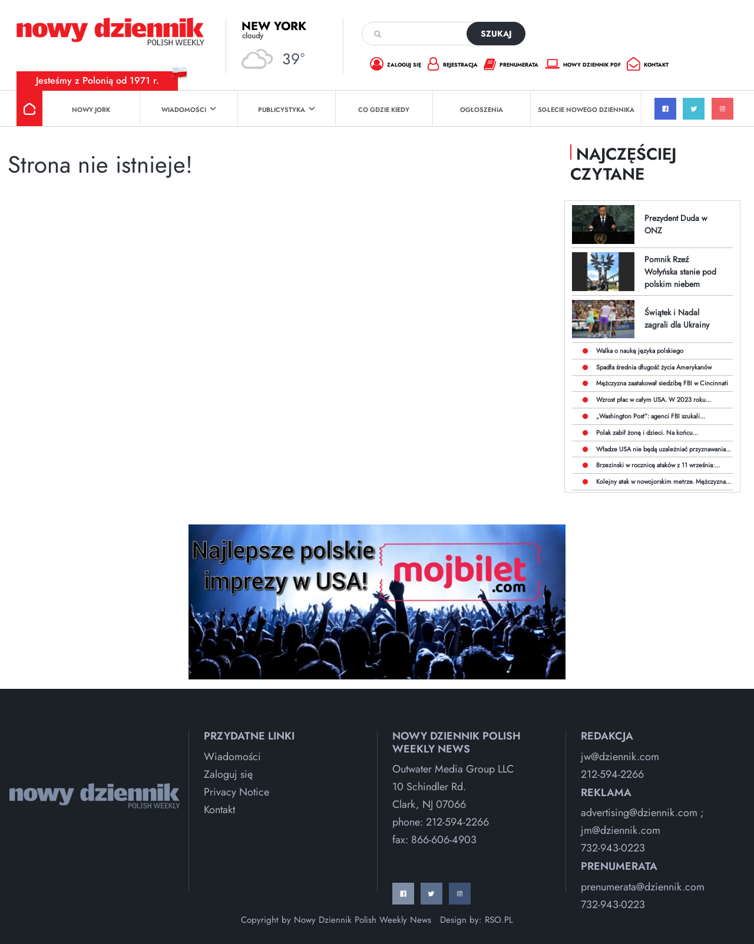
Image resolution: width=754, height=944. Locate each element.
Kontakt (219, 809)
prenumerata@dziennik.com (643, 887)
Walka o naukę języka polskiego (639, 350)
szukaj (496, 33)
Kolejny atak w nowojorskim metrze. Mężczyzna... (663, 481)
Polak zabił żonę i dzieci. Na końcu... (647, 432)
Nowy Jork (91, 109)
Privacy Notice (236, 792)
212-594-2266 (457, 822)
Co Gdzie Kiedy (383, 109)
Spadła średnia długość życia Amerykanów (654, 367)
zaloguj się (395, 65)
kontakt (648, 65)
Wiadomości (188, 109)
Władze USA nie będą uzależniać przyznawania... (663, 449)
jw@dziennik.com (620, 756)
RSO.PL (499, 919)
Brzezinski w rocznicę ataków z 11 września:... (658, 465)
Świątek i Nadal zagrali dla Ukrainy (676, 318)
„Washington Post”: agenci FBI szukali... (650, 416)
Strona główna (29, 108)
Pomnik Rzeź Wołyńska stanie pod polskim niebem (680, 271)
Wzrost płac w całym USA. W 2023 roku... (653, 399)
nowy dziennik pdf (583, 65)
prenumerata (511, 65)
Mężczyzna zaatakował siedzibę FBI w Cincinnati (662, 383)
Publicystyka (286, 109)
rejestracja (452, 65)
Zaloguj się (228, 774)
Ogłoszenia (481, 109)
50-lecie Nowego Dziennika (586, 109)
